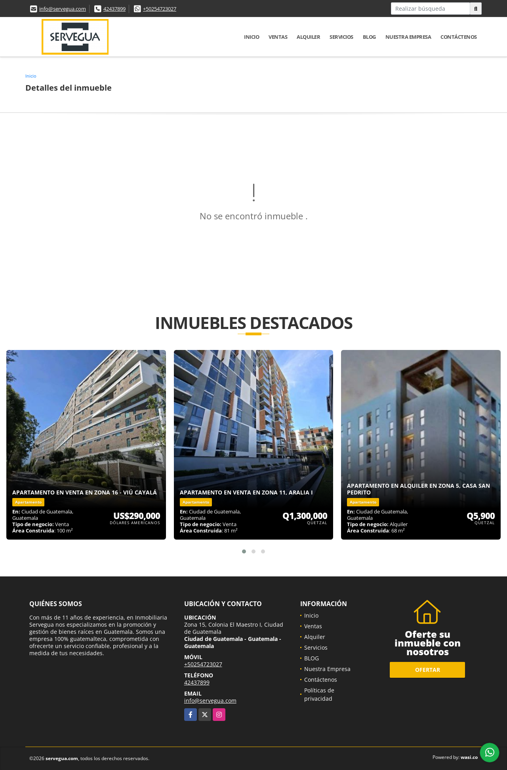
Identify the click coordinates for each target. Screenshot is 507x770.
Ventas (278, 36)
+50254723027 (159, 8)
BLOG (369, 36)
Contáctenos (458, 36)
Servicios (341, 36)
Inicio (251, 36)
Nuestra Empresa (408, 36)
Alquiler (308, 36)
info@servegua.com (62, 8)
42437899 (114, 8)
